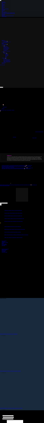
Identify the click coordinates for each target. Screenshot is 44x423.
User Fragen (5, 58)
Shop (2, 51)
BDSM (3, 43)
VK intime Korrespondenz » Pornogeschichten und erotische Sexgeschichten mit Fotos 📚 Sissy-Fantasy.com (17, 165)
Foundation (6, 54)
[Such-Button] (1, 205)
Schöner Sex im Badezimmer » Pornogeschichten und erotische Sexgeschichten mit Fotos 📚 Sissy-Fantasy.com (17, 167)
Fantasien (3, 108)
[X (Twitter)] (1, 170)
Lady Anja (3, 40)
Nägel (6, 56)
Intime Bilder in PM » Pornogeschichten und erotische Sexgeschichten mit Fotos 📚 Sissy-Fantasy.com (16, 168)
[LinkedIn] (3, 170)
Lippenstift (6, 55)
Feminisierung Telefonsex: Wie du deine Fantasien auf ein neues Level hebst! (11, 408)
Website (1, 418)
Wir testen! (3, 63)
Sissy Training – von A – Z (7, 41)
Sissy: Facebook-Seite (6, 60)
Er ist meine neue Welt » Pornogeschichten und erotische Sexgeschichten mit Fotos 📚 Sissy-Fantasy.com (16, 166)
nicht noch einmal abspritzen (39, 131)
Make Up (4, 53)
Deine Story (5, 50)
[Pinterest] (2, 170)
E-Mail (1, 417)
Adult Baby (3, 241)
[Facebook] (0, 170)
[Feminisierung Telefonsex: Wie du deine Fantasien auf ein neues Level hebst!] (16, 406)
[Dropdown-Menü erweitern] (6, 53)
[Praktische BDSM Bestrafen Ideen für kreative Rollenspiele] (16, 332)
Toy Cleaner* (3, 251)
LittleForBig (5, 52)
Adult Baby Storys (6, 47)
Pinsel (6, 57)
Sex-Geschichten (5, 49)
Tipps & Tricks (4, 62)
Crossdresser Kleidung (5, 42)
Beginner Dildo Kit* (4, 249)
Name (1, 415)
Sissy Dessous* (4, 250)
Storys (3, 45)
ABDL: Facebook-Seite (6, 61)
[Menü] (1, 87)
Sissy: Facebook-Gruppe (6, 59)
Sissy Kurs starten (2, 64)
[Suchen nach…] (4, 203)
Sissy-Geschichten (6, 48)
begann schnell (34, 137)
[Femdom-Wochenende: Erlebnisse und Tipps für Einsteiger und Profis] (16, 369)
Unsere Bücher (5, 46)
